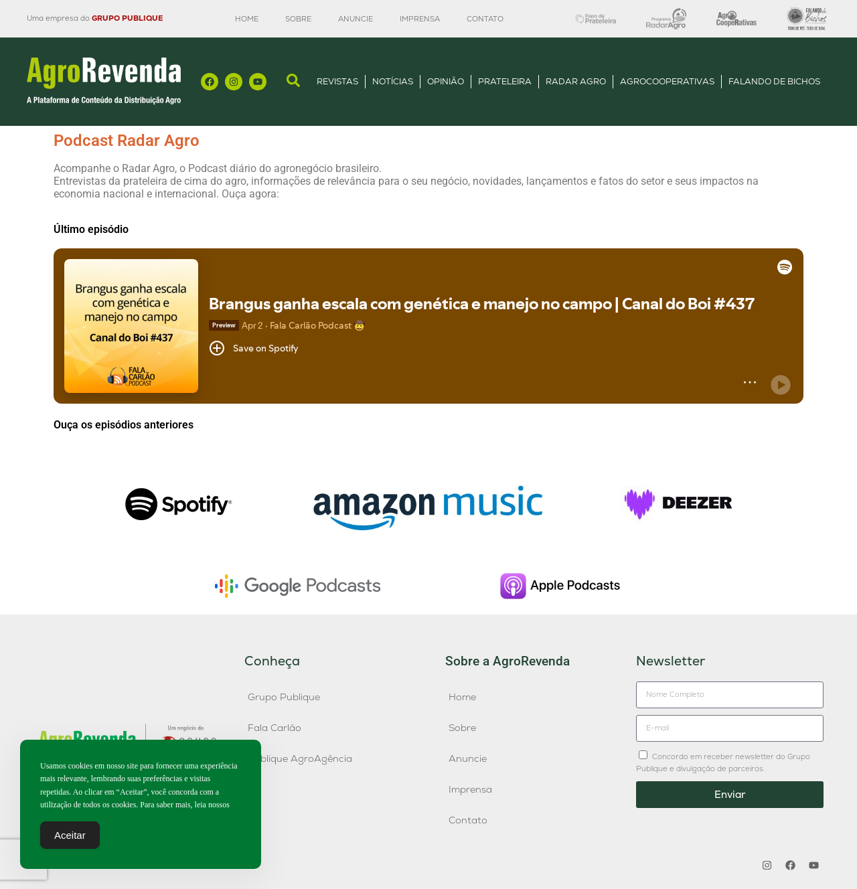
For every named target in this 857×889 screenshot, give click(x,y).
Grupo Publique (284, 697)
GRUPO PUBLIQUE (127, 18)
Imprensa (420, 18)
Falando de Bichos (774, 81)
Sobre (298, 18)
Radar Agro (576, 81)
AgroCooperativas (667, 81)
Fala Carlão (274, 728)
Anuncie (355, 18)
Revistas (337, 81)
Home (246, 18)
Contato (485, 18)
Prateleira (505, 81)
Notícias (392, 81)
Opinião (445, 81)
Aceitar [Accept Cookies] (70, 835)
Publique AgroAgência (300, 758)
